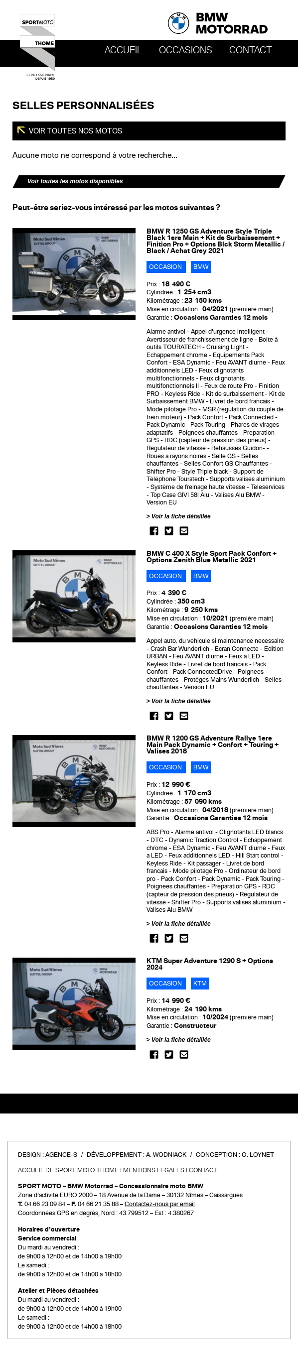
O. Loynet (258, 1154)
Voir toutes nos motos (75, 131)
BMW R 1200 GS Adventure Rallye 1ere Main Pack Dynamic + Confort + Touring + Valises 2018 (213, 745)
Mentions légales (153, 1170)
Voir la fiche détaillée (181, 516)
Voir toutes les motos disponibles (75, 181)
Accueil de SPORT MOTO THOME (68, 1170)
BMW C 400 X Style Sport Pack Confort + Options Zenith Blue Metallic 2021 (212, 557)
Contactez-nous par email (160, 1204)
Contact (250, 50)
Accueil (123, 50)
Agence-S (61, 1154)
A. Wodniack (166, 1154)
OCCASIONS (185, 50)
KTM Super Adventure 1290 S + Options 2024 (210, 964)
